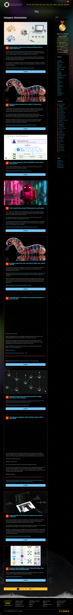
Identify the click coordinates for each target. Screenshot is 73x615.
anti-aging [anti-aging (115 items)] (66, 34)
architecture (59, 74)
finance (21, 171)
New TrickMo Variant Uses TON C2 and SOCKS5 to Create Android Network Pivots (26, 163)
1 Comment (31, 481)
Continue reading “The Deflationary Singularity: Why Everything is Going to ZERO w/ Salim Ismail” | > (25, 477)
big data (58, 80)
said (23, 59)
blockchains (18, 68)
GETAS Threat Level (8, 603)
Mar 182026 (7, 264)
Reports (40, 4)
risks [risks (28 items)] (65, 49)
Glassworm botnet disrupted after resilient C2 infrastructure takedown (25, 105)
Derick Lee (61, 131)
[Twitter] (62, 611)
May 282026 (7, 105)
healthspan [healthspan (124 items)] (64, 42)
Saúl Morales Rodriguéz (12, 68)
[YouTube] (66, 611)
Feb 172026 (7, 418)
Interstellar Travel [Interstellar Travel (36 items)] (66, 43)
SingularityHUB (60, 167)
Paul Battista (61, 114)
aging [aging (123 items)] (58, 34)
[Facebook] (59, 611)
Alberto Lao (61, 132)
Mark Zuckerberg (60, 69)
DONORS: (44, 603)
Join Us (51, 4)
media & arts (27, 361)
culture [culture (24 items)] (66, 39)
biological (14, 361)
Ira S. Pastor (61, 149)
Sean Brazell (61, 138)
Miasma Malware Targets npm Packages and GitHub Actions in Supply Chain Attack (25, 48)
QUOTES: (58, 606)
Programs (37, 4)
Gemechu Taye (62, 115)
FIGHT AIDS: (17, 604)
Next (30, 589)
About (28, 4)
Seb (59, 143)
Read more (26, 72)
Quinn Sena (61, 109)
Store (62, 4)
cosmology (59, 95)
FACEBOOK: (16, 601)
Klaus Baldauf (61, 126)
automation (59, 78)
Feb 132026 (7, 516)
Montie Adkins (61, 147)
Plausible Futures (60, 166)
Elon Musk (59, 66)
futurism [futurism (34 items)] (67, 40)
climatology (59, 92)
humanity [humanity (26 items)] (68, 42)
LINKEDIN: (44, 601)
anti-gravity (59, 72)
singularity (27, 481)
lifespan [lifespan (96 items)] (58, 46)
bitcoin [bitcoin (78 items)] (63, 38)
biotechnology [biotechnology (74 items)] (59, 38)
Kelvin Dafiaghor (62, 117)
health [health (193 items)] (59, 42)
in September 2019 (26, 217)
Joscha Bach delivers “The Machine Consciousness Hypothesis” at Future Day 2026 (27, 298)
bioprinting (59, 85)
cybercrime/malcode (23, 68)
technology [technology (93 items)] (65, 50)
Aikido (13, 273)
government (42, 480)
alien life (59, 71)
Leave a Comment (31, 68)
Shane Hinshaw (62, 134)
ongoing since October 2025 (27, 119)
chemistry (59, 91)
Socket (17, 273)
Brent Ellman (61, 141)
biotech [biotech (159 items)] (65, 36)
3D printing (59, 60)
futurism (20, 577)
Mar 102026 (7, 298)
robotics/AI (24, 171)
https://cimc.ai (12, 350)
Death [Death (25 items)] (67, 39)
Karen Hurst (61, 118)
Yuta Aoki (61, 129)
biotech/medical (16, 480)
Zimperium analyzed (17, 221)
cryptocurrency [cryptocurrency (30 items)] (63, 39)
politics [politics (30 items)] (59, 48)
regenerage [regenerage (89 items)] (65, 48)
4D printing (59, 61)
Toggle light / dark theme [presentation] (68, 1)
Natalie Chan (61, 137)
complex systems (60, 93)
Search (67, 19)
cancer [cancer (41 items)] (61, 39)
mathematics (9, 481)
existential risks (35, 480)
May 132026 (7, 163)
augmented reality (60, 77)
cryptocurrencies (22, 125)
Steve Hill (60, 140)
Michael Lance (62, 144)
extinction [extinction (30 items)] (62, 40)
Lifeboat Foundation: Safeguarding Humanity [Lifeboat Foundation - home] (13, 5)
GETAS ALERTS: (59, 601)
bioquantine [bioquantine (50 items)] (65, 35)
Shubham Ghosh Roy (12, 577)
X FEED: (16, 603)
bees (58, 79)
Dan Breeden (10, 361)
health (6, 481)
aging (58, 70)
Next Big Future (60, 164)
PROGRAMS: (58, 604)
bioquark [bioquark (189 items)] (60, 37)
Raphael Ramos (62, 135)
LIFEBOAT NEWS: (31, 601)
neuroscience (18, 481)
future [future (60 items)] (65, 40)
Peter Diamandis (60, 62)
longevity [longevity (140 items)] (62, 46)
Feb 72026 (7, 569)
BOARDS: (58, 603)
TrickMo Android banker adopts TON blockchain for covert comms (26, 208)
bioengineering (60, 82)
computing (59, 94)
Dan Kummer (61, 122)
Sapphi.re (21, 611)
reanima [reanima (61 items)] (61, 48)
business (59, 90)
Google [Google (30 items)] (57, 42)
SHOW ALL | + (59, 152)
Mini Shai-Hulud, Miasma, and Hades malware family (22, 53)
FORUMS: (44, 606)
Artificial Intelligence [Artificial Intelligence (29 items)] (60, 35)
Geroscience (59, 160)
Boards (33, 4)
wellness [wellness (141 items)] (65, 52)
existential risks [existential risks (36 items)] (59, 40)
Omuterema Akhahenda (61, 125)
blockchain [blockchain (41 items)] (66, 38)
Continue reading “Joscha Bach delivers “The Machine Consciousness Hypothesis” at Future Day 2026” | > (25, 357)
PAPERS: (30, 606)
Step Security (22, 273)
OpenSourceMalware (33, 273)
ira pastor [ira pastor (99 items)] (59, 45)
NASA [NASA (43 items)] (65, 46)
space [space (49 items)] (58, 50)
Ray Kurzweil (59, 64)
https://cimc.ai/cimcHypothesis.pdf (13, 347)
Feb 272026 (7, 397)
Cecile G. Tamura (62, 128)
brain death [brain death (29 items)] (58, 39)
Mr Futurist (59, 163)
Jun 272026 (7, 48)
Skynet (58, 68)
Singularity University (61, 67)
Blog (30, 4)
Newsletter (55, 4)
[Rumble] (68, 611)
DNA (58, 63)
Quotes (59, 4)
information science (23, 361)
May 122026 (7, 208)
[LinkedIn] (64, 611)
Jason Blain (61, 146)
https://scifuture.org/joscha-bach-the (16, 353)
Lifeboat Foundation (10, 611)
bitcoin (19, 480)
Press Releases (66, 4)
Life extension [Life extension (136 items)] (65, 45)
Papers (44, 4)
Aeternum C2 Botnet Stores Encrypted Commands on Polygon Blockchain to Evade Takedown (25, 397)
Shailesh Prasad (62, 112)
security (25, 481)
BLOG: (30, 603)
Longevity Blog (60, 161)
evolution (27, 68)
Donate (47, 4)
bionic (58, 84)
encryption (27, 405)
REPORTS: (30, 604)
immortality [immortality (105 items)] (61, 43)
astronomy (59, 76)
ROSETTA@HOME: (17, 606)
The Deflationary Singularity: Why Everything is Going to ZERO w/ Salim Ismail (26, 418)
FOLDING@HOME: (45, 604)
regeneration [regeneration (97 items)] (59, 49)
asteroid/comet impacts (61, 75)
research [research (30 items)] (63, 49)
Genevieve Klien (62, 104)
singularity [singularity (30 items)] (67, 49)
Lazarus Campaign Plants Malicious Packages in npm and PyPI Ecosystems (25, 516)
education (31, 480)
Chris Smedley (11, 480)
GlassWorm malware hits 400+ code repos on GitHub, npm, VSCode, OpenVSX (27, 264)
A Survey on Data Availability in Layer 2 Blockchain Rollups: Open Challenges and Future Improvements (26, 569)
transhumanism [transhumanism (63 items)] (60, 52)
